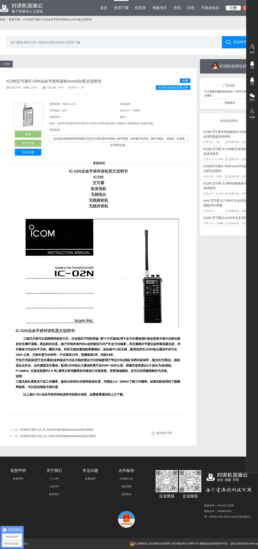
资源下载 (121, 5)
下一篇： (53, 436)
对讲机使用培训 (229, 66)
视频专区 (159, 8)
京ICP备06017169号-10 (184, 543)
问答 (191, 8)
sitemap (253, 543)
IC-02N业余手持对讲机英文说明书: (46, 331)
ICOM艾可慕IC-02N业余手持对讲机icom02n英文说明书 (57, 19)
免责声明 (18, 478)
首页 (104, 8)
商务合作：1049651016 (218, 511)
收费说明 (90, 478)
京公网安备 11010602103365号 (150, 543)
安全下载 (28, 143)
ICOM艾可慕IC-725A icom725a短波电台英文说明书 (228, 168)
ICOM (6, 64)
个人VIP (54, 478)
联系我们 (54, 494)
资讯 (177, 8)
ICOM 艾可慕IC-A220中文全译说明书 (228, 217)
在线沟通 (28, 152)
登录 (252, 52)
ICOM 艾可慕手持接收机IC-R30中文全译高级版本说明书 (227, 134)
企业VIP (54, 486)
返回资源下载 (164, 432)
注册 (233, 8)
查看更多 (230, 102)
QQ (252, 67)
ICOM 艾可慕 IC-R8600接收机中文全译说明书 (228, 186)
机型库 (140, 8)
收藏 (185, 80)
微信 (252, 99)
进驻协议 (126, 494)
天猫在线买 (210, 8)
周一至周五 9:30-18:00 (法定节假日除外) (227, 516)
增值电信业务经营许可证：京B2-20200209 (223, 543)
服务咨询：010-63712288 (219, 505)
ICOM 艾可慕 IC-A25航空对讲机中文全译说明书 (227, 151)
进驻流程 (126, 486)
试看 (28, 134)
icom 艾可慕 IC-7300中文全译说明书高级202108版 (227, 203)
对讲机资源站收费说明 (173, 87)
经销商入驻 (126, 478)
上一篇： (51, 429)
